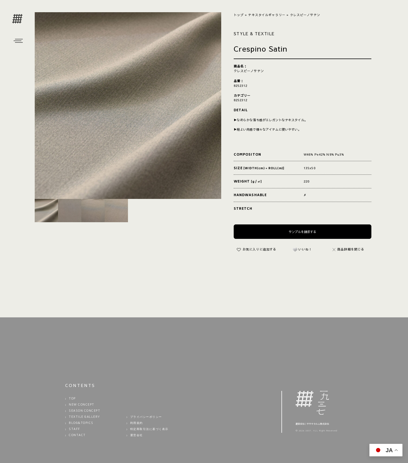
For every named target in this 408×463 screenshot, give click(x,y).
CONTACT (77, 435)
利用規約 (136, 423)
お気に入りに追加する (259, 249)
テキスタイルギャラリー (266, 15)
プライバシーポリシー (146, 417)
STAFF (74, 429)
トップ (239, 15)
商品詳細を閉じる (348, 249)
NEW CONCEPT (81, 405)
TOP (72, 398)
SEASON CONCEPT (84, 411)
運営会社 (136, 435)
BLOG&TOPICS (81, 423)
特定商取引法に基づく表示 (149, 429)
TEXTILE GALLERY (84, 417)
